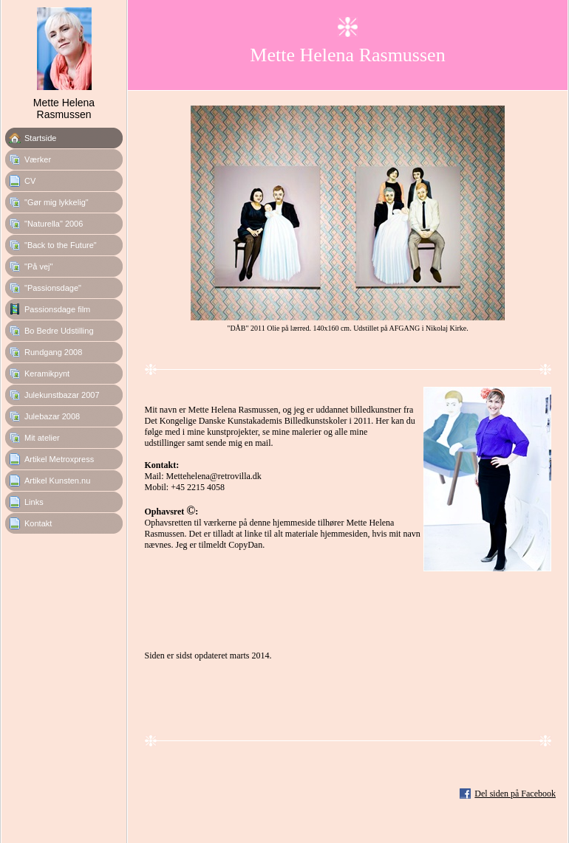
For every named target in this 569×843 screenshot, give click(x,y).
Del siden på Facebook (515, 793)
